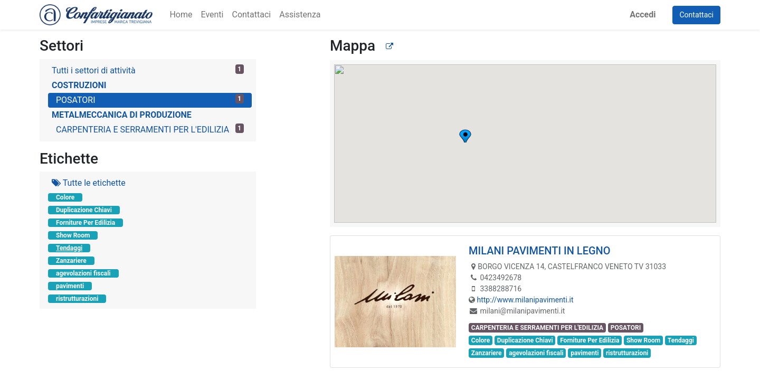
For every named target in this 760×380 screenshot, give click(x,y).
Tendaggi (69, 248)
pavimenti (70, 286)
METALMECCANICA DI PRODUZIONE (122, 115)
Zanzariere (71, 260)
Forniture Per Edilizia (85, 222)
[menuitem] (180, 14)
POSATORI (150, 99)
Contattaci (696, 15)
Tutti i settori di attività (148, 69)
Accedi (643, 15)
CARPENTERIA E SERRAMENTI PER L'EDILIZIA (150, 129)
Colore (65, 197)
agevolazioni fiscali (83, 273)
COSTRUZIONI (79, 85)
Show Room (73, 235)
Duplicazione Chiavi (84, 210)
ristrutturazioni (77, 298)
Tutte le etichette (89, 183)
